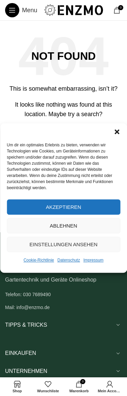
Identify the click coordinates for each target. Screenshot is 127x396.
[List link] (63, 294)
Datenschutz (69, 260)
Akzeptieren (63, 207)
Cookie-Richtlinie (38, 260)
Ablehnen (63, 226)
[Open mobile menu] (21, 10)
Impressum (93, 260)
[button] (116, 131)
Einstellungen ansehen (63, 244)
